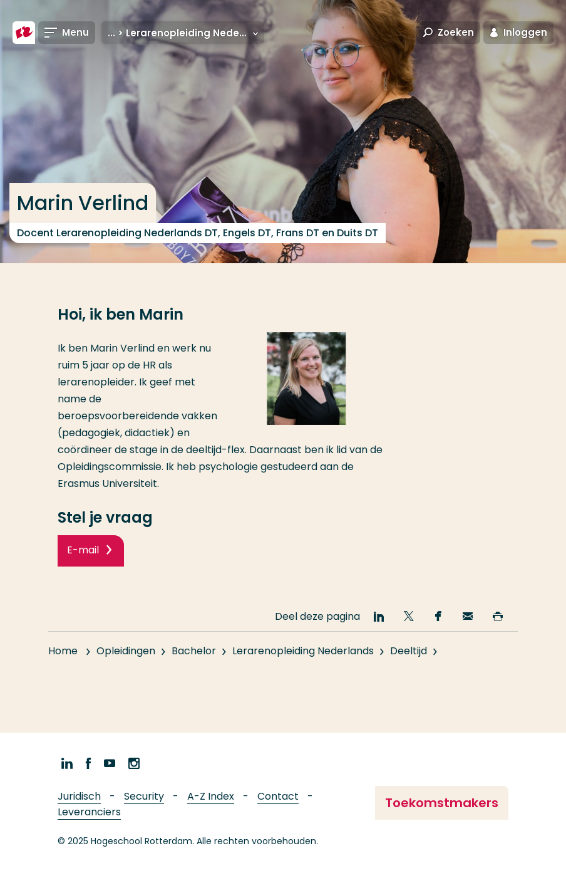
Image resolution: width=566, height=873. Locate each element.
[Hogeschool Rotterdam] (24, 32)
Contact (278, 796)
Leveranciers (89, 812)
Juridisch (79, 796)
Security (144, 796)
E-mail (83, 550)
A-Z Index (210, 796)
